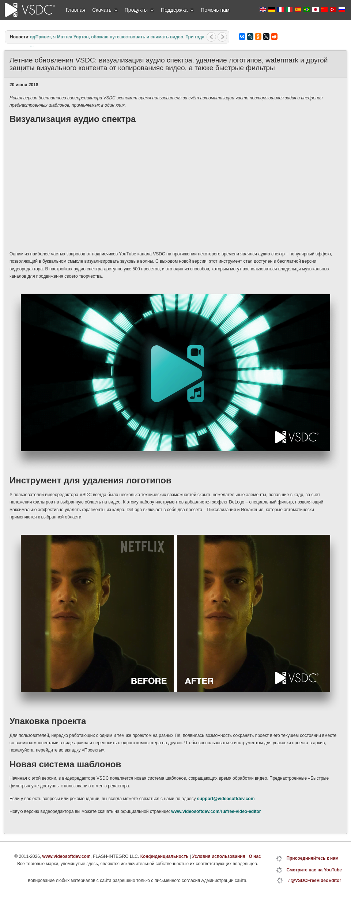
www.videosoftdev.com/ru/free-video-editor (216, 811)
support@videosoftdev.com (226, 798)
